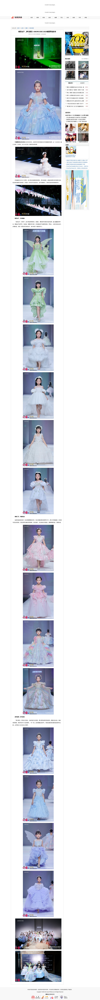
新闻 (38, 17)
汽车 (80, 17)
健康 (56, 17)
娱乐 (50, 17)
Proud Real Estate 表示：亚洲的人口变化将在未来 (77, 168)
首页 (32, 17)
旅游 (74, 17)
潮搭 (26, 28)
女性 (68, 17)
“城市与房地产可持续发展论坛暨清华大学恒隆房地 (76, 162)
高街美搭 (31, 28)
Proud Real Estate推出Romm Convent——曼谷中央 (77, 166)
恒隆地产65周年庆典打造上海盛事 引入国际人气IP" (77, 160)
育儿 (62, 17)
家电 (86, 17)
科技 (44, 17)
